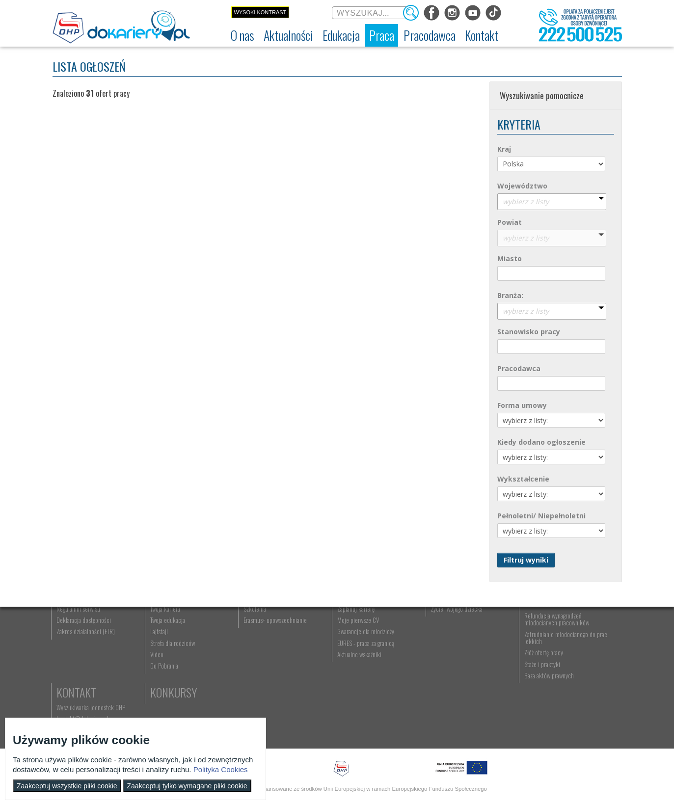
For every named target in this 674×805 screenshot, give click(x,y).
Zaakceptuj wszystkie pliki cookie (67, 786)
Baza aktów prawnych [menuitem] (487, 730)
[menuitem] (242, 35)
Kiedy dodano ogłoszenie (541, 442)
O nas (70, 625)
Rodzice (400, 625)
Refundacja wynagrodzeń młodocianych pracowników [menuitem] (495, 673)
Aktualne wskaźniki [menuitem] (323, 709)
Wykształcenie (523, 478)
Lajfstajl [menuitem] (148, 686)
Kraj (504, 149)
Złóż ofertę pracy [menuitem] (482, 707)
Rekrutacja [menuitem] (232, 640)
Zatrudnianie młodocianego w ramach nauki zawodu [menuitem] (497, 655)
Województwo (522, 185)
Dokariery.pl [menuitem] (72, 640)
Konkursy (567, 680)
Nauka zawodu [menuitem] (236, 652)
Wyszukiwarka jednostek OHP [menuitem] (578, 640)
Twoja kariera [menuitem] (154, 663)
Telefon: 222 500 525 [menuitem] (570, 663)
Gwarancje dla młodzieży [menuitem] (329, 686)
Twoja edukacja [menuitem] (156, 674)
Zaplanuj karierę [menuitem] (319, 663)
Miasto (509, 258)
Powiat (509, 222)
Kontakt (564, 625)
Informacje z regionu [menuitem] (163, 640)
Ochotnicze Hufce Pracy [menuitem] (86, 652)
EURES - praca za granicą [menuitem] (329, 697)
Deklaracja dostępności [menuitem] (85, 674)
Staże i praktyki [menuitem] (481, 719)
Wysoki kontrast (260, 12)
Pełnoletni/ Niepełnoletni (541, 515)
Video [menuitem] (145, 709)
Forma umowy (522, 405)
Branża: (510, 295)
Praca (315, 625)
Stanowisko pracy (528, 331)
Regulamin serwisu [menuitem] (80, 663)
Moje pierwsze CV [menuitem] (322, 674)
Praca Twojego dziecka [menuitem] (408, 652)
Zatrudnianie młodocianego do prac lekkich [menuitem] (495, 692)
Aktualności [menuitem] (476, 640)
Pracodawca (518, 368)
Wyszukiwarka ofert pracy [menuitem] (330, 640)
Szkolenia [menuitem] (231, 663)
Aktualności (168, 625)
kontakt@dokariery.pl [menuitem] (570, 652)
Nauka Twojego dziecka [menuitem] (408, 640)
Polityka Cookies (220, 769)
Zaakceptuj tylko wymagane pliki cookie (187, 786)
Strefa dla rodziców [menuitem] (161, 697)
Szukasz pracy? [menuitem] (319, 652)
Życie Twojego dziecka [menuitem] (407, 663)
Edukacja (242, 625)
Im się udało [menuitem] (153, 652)
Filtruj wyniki (526, 559)
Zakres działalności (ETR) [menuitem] (87, 686)
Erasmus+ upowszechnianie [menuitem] (251, 674)
